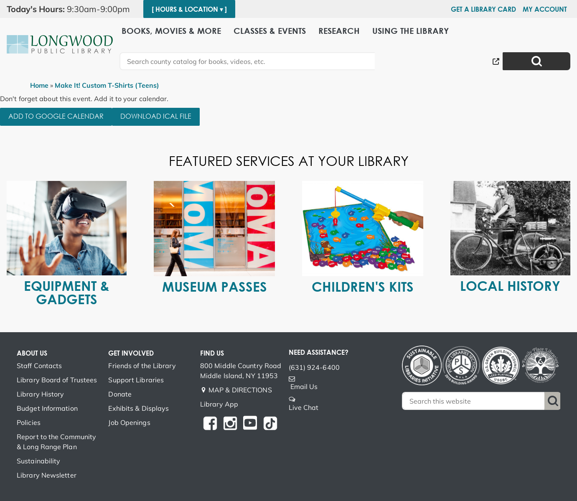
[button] (72, 9)
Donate (120, 394)
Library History (40, 394)
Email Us (304, 386)
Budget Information (47, 408)
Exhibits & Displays (138, 408)
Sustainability (38, 461)
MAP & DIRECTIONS (240, 390)
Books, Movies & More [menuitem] (171, 30)
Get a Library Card (483, 9)
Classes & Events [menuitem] (270, 30)
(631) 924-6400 (314, 367)
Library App (219, 404)
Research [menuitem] (339, 30)
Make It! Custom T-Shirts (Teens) (107, 85)
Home (39, 85)
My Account (545, 9)
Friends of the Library (141, 365)
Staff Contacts (39, 365)
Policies (29, 422)
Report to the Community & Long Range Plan (56, 441)
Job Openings (129, 422)
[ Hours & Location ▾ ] (189, 9)
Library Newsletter (46, 475)
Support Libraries (136, 380)
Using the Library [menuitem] (410, 30)
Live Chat (304, 407)
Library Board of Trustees (57, 380)
